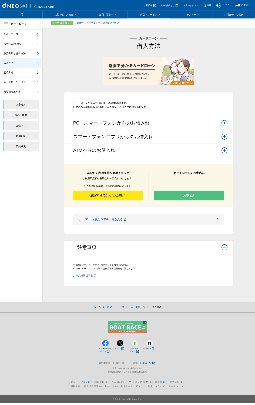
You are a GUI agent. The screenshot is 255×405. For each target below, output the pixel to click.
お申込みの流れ (12, 43)
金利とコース (11, 34)
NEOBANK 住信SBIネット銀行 (28, 5)
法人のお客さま (190, 5)
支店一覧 (148, 365)
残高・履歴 (21, 114)
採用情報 (101, 384)
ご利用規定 (74, 388)
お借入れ (21, 125)
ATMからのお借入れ (150, 151)
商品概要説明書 (86, 277)
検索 (209, 5)
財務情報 (159, 384)
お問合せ (73, 384)
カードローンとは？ (15, 82)
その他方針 (113, 388)
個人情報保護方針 (94, 388)
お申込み (189, 196)
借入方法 (8, 62)
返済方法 (8, 72)
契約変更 (21, 146)
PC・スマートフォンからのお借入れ (150, 124)
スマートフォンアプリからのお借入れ (150, 137)
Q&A (86, 384)
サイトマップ (176, 388)
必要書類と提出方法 (15, 53)
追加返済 (21, 135)
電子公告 (176, 384)
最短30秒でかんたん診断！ (108, 196)
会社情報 (150, 5)
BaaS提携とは (169, 5)
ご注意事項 (150, 250)
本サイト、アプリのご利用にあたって (144, 388)
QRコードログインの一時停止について (98, 23)
